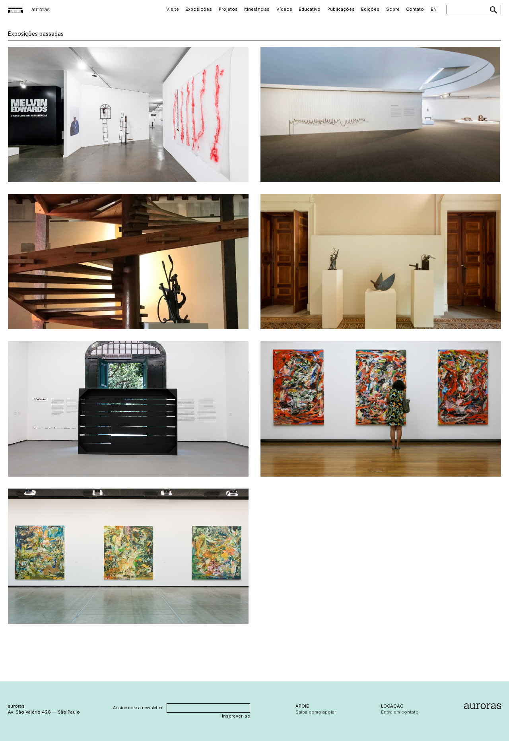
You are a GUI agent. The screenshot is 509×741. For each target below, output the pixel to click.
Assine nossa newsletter (138, 707)
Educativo (310, 9)
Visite (172, 9)
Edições (370, 9)
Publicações (341, 9)
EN (434, 9)
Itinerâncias (257, 9)
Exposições (198, 9)
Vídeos (284, 9)
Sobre (393, 9)
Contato (415, 9)
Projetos (228, 9)
